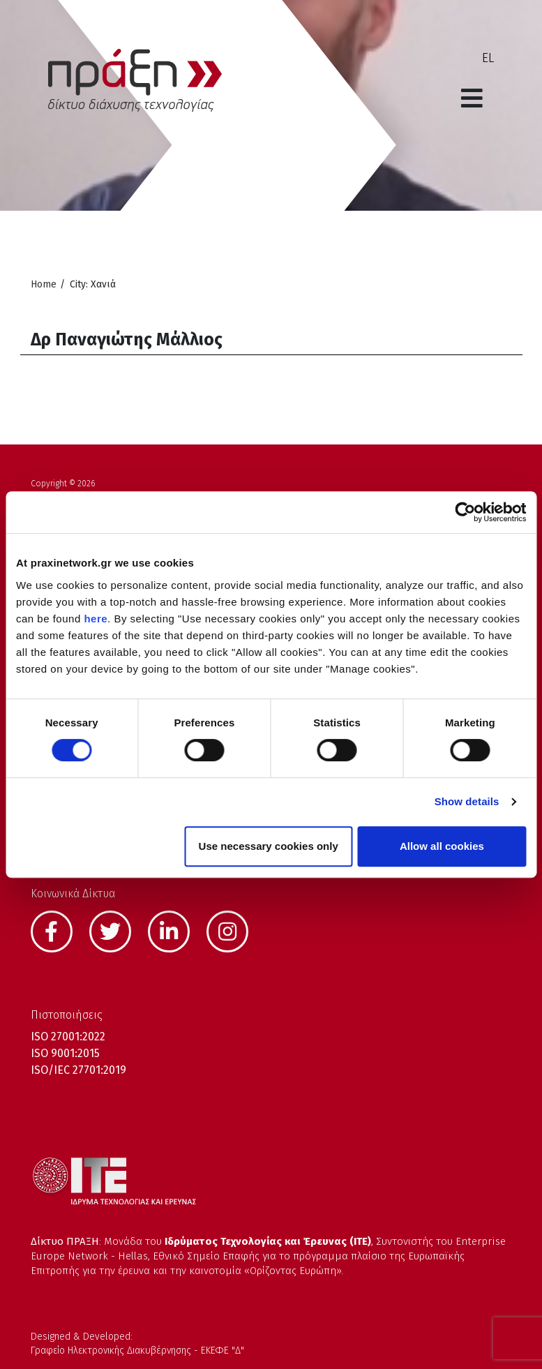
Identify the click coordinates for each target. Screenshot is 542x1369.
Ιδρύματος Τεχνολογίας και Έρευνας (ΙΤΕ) (268, 1241)
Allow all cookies (442, 846)
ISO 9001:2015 (65, 1053)
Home (44, 284)
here (95, 618)
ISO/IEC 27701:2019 (78, 1070)
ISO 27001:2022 (68, 1036)
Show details (467, 801)
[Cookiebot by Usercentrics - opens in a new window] (465, 512)
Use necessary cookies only (268, 846)
